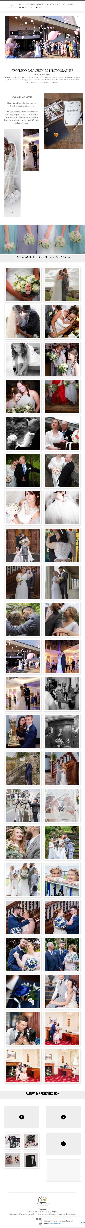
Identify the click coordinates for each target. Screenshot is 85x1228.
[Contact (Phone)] (31, 7)
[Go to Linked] (28, 7)
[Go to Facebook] (20, 7)
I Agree (60, 1222)
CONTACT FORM (12, 180)
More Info (12, 204)
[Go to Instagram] (25, 7)
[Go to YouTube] (22, 7)
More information (32, 1223)
